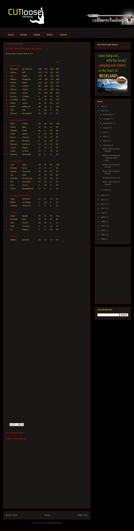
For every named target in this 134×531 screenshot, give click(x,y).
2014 (103, 195)
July (105, 132)
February (107, 145)
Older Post (82, 515)
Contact (63, 35)
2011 (103, 208)
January (106, 190)
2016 (103, 106)
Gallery (37, 35)
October (107, 119)
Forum (11, 35)
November (108, 115)
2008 (103, 222)
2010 (103, 213)
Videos (50, 35)
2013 (103, 200)
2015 (103, 111)
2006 (103, 230)
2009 (103, 217)
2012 (103, 204)
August (106, 128)
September (108, 123)
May (105, 136)
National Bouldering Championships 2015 (111, 158)
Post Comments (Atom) (52, 523)
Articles (23, 35)
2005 (103, 235)
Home (47, 515)
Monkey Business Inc (111, 178)
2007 (103, 226)
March (106, 141)
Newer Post (11, 515)
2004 (103, 239)
